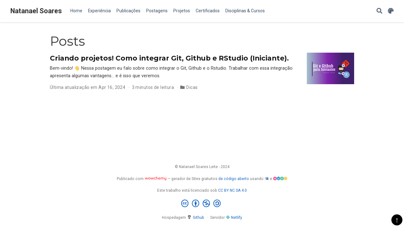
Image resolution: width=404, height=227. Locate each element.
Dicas (192, 87)
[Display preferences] (391, 11)
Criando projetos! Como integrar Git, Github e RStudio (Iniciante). (169, 58)
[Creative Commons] (202, 204)
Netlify (234, 217)
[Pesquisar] (379, 11)
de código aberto (233, 179)
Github (195, 217)
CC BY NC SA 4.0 (232, 190)
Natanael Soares (36, 11)
